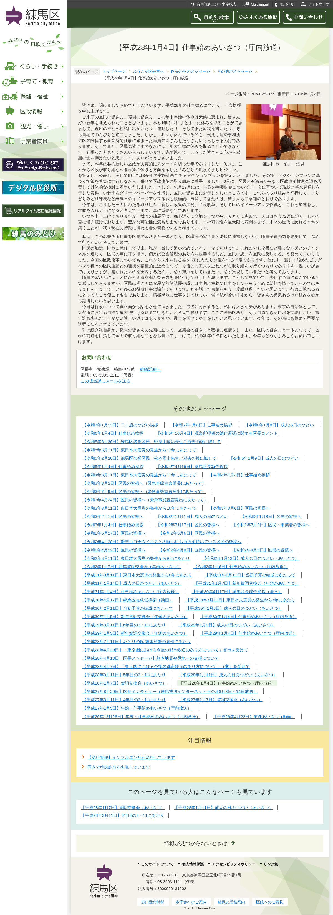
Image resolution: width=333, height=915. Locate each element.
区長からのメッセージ (190, 71)
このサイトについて (157, 864)
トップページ (114, 71)
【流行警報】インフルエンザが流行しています (131, 757)
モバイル (287, 4)
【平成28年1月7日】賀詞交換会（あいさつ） (123, 807)
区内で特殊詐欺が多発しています (118, 767)
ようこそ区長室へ (148, 71)
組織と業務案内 (231, 902)
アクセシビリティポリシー (233, 864)
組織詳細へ (150, 369)
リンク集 (271, 864)
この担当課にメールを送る (105, 380)
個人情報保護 (193, 864)
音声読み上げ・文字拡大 (216, 4)
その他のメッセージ (234, 71)
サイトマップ (318, 4)
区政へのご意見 (269, 902)
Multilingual (260, 4)
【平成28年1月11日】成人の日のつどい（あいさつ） (223, 807)
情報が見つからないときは (195, 843)
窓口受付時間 (153, 902)
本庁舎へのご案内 (191, 902)
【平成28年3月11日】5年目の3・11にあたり (122, 815)
